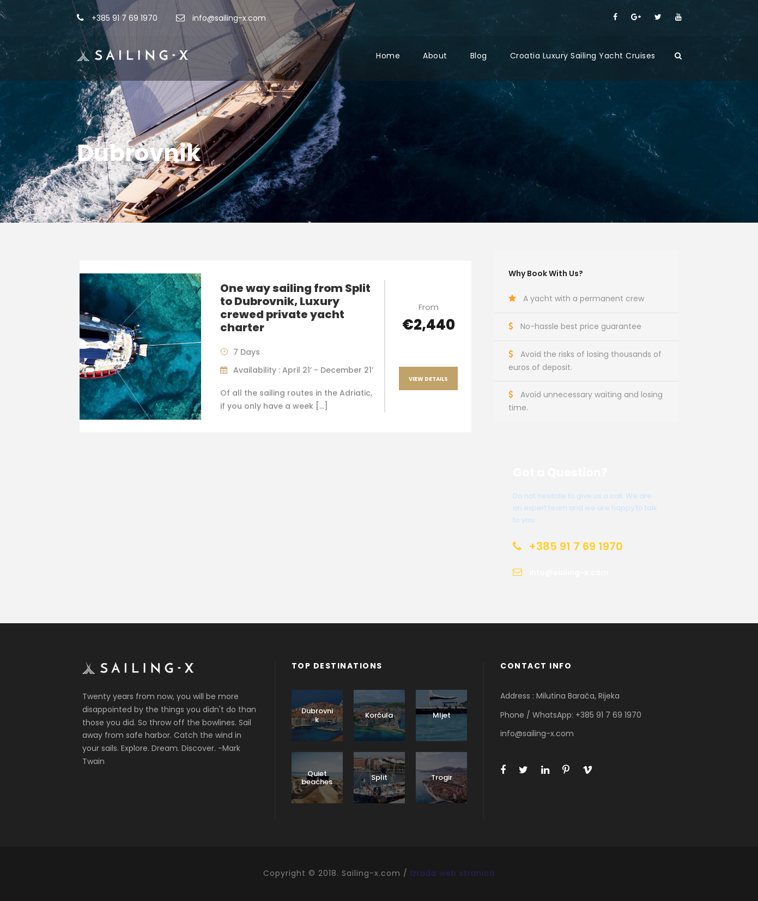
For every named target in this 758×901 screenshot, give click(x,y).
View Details (428, 379)
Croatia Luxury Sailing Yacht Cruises (583, 55)
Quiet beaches (316, 777)
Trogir (441, 777)
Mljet (442, 715)
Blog (478, 55)
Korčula (379, 715)
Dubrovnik (317, 715)
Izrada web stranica (452, 873)
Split (379, 777)
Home (388, 55)
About (435, 55)
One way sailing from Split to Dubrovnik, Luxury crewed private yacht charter (295, 308)
